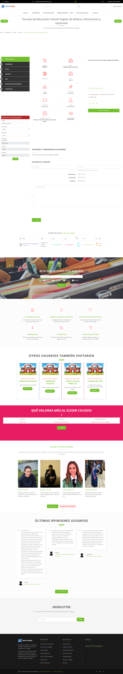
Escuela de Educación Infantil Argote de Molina (103, 60)
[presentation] (44, 213)
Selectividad (69, 244)
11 (82, 174)
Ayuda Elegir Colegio (82, 13)
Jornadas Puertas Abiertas (114, 1)
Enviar (36, 220)
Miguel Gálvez (45, 490)
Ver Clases (52, 506)
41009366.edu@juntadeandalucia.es (41, 1)
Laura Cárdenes (91, 490)
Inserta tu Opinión (104, 110)
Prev (4, 21)
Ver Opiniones (61, 591)
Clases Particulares (48, 13)
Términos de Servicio (57, 671)
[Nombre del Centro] (61, 276)
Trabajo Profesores (62, 13)
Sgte (118, 21)
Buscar (25, 13)
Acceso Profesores (67, 653)
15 (83, 174)
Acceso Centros (67, 644)
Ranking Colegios (67, 656)
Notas (71, 13)
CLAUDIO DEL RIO (95, 381)
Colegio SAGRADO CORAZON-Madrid (94, 556)
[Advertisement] (61, 45)
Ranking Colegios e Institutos (61, 317)
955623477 (5, 1)
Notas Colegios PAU (45, 653)
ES (102, 1)
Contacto (95, 13)
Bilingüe (5, 138)
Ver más (27, 388)
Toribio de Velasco (50, 382)
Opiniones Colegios (67, 659)
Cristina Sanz (23, 490)
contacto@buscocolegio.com (95, 646)
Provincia (3, 146)
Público (47, 280)
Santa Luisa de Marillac (73, 382)
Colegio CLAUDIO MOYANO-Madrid (32, 584)
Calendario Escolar (32, 317)
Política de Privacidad (44, 671)
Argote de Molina (28, 381)
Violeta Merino (68, 490)
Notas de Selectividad (90, 334)
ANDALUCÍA (93, 97)
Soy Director (71, 119)
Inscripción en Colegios (46, 647)
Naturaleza (4, 126)
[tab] (15, 59)
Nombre (3, 120)
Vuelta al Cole (88, 244)
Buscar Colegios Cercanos (96, 88)
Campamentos (36, 13)
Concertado (56, 280)
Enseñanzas (4, 132)
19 (85, 174)
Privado (66, 280)
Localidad (3, 152)
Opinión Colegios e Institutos (90, 317)
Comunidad (4, 140)
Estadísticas (61, 334)
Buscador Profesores (68, 650)
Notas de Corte (78, 244)
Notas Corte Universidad (46, 656)
